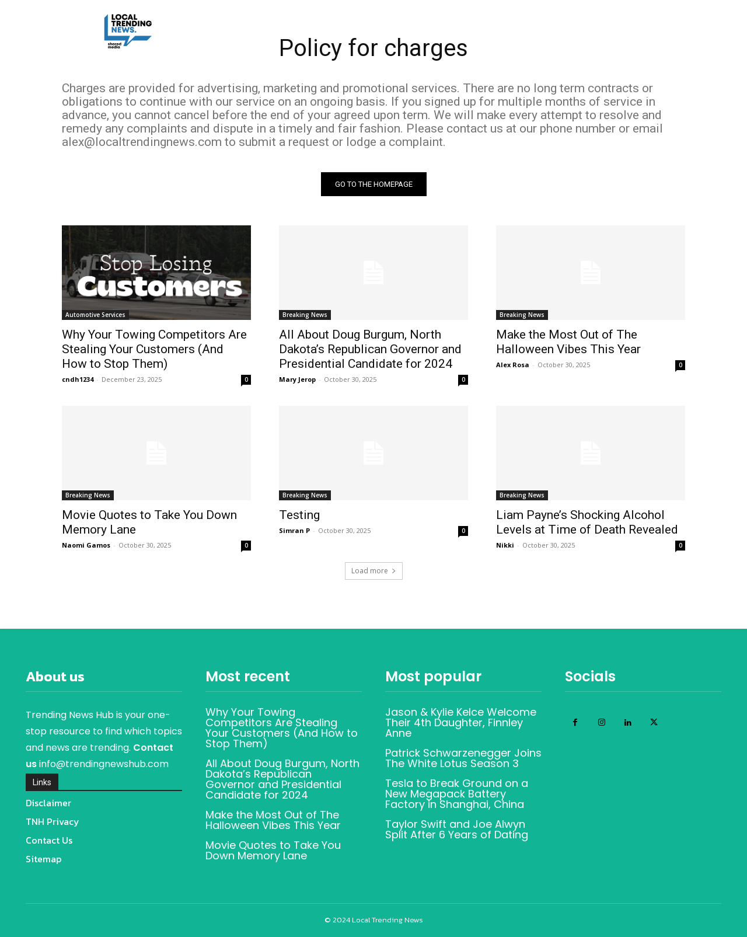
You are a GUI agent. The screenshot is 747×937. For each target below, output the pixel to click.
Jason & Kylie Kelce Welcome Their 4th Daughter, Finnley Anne (460, 722)
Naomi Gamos (86, 545)
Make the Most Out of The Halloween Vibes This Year (568, 342)
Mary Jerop (297, 379)
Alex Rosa (512, 364)
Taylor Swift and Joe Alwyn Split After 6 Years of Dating (456, 829)
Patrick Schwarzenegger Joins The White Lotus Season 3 (463, 758)
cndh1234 (77, 379)
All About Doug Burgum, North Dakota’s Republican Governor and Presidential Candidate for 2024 (370, 349)
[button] (624, 58)
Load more (373, 571)
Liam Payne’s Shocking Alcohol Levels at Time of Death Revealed (587, 522)
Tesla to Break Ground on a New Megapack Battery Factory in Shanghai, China (456, 793)
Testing (299, 515)
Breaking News (304, 315)
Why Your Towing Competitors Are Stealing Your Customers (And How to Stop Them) (154, 349)
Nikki (505, 545)
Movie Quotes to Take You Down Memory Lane (273, 850)
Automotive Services (95, 315)
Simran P (294, 530)
